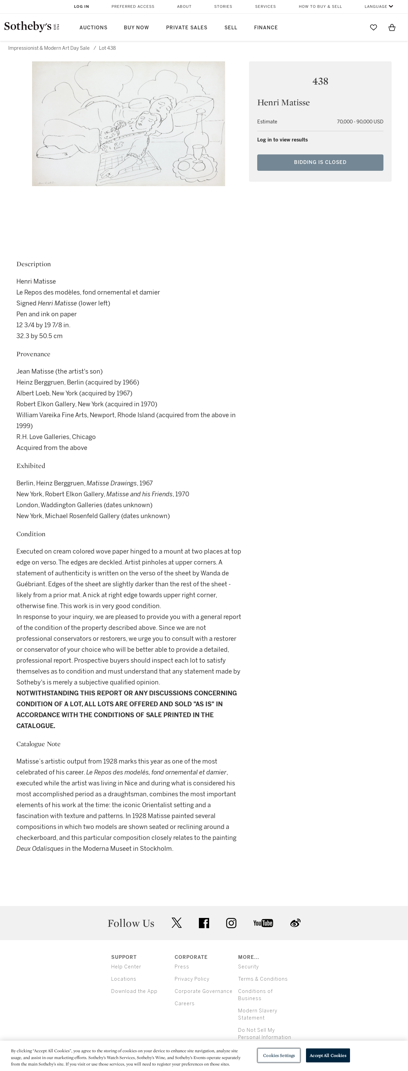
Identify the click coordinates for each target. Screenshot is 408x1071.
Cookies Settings (279, 1055)
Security (248, 967)
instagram (231, 923)
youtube (263, 923)
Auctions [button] (93, 28)
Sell (230, 28)
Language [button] (376, 6)
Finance (266, 28)
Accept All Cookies (328, 1055)
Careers (185, 1004)
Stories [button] (223, 6)
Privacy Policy (192, 979)
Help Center (126, 967)
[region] (204, 1056)
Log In (81, 6)
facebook (204, 923)
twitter (177, 923)
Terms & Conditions (263, 979)
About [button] (184, 6)
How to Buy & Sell (320, 6)
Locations (123, 979)
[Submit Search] (355, 27)
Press (182, 967)
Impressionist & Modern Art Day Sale (49, 48)
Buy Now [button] (136, 28)
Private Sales (186, 28)
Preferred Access (133, 6)
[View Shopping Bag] (392, 27)
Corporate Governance (204, 991)
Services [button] (265, 6)
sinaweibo (295, 923)
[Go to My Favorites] (373, 27)
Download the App (134, 991)
